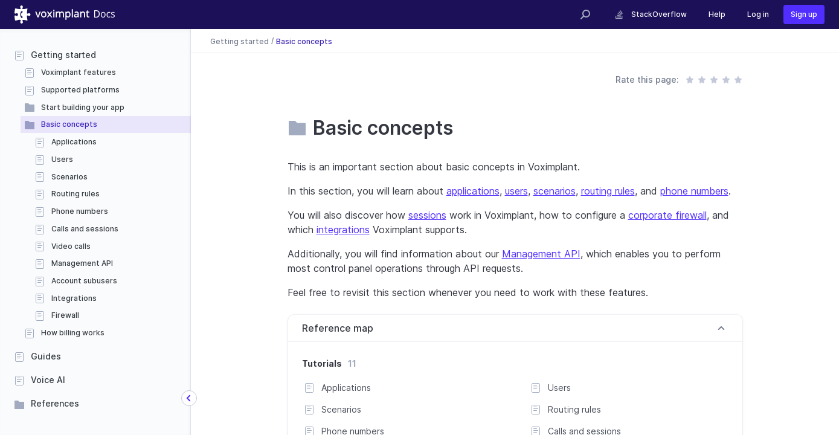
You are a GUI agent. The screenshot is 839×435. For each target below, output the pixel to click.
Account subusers (84, 280)
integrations (343, 230)
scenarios (554, 191)
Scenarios (69, 176)
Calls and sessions (84, 228)
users (516, 191)
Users (62, 159)
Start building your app (82, 107)
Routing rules (75, 193)
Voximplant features (78, 72)
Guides (46, 356)
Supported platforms (80, 89)
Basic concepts (69, 124)
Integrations (74, 298)
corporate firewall (667, 215)
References (55, 403)
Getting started (63, 55)
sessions (427, 215)
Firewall (65, 315)
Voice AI (48, 380)
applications (473, 191)
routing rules (608, 191)
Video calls (71, 246)
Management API (82, 263)
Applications (74, 141)
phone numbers (694, 191)
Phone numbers (79, 211)
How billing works (72, 332)
